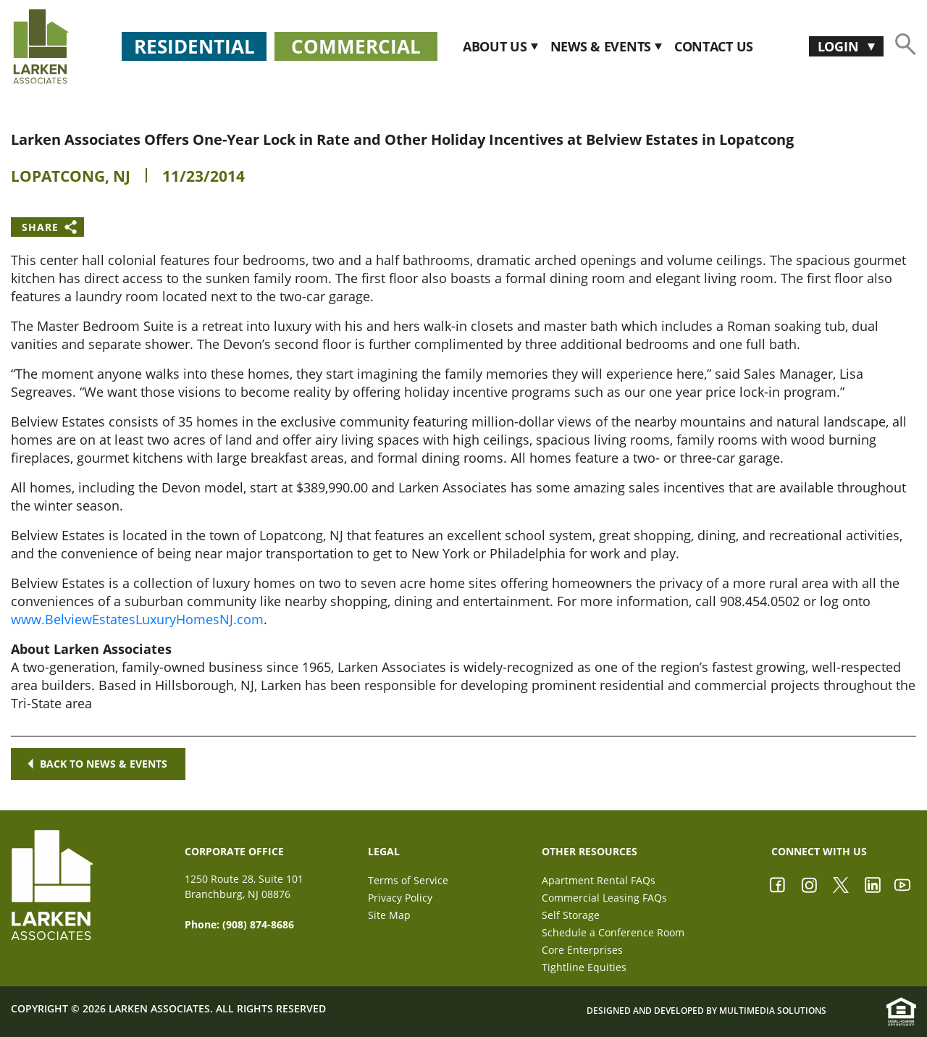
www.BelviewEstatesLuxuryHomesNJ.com (137, 619)
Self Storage (571, 915)
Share (40, 227)
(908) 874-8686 (258, 924)
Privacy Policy (400, 897)
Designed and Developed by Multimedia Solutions (706, 1011)
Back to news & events (98, 764)
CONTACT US (713, 46)
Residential (194, 46)
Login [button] (840, 46)
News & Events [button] (602, 46)
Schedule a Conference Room (613, 932)
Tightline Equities (584, 967)
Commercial (356, 46)
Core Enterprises (582, 950)
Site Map (389, 915)
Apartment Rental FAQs (598, 880)
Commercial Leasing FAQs (604, 897)
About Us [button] (497, 46)
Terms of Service (408, 880)
